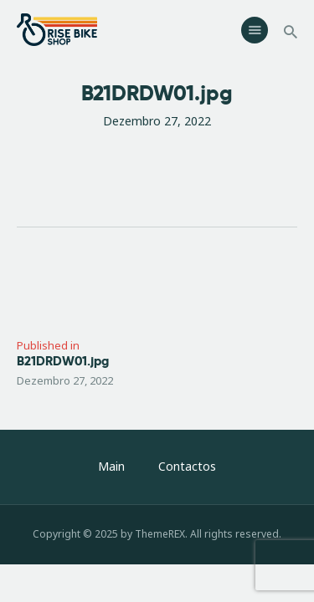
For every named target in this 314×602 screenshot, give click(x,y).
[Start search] (290, 32)
